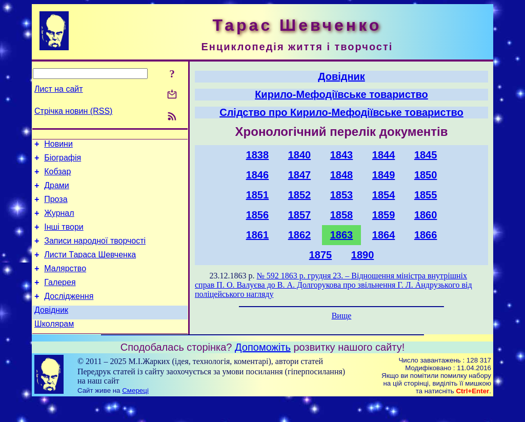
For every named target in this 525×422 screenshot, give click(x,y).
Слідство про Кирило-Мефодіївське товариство (341, 112)
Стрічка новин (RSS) (73, 111)
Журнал (59, 222)
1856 (257, 214)
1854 (383, 194)
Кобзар (57, 176)
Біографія (62, 160)
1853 (341, 194)
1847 (299, 174)
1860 (425, 214)
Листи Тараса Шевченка (90, 268)
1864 (383, 234)
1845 (425, 154)
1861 (257, 234)
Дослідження (68, 314)
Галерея (59, 299)
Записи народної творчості (95, 253)
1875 (320, 254)
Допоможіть (263, 368)
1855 (425, 194)
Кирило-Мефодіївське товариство (341, 94)
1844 (383, 154)
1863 (341, 234)
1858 (341, 214)
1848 (341, 174)
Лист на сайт (58, 89)
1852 (299, 194)
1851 (257, 194)
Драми (56, 191)
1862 (299, 234)
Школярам (54, 345)
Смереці (135, 412)
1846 (257, 174)
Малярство (65, 283)
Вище (342, 315)
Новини (58, 145)
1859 (383, 214)
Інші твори (64, 237)
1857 (299, 214)
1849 (383, 174)
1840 (299, 154)
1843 (341, 154)
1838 (257, 154)
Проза (55, 207)
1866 (425, 234)
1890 (362, 254)
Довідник (51, 330)
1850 (425, 174)
